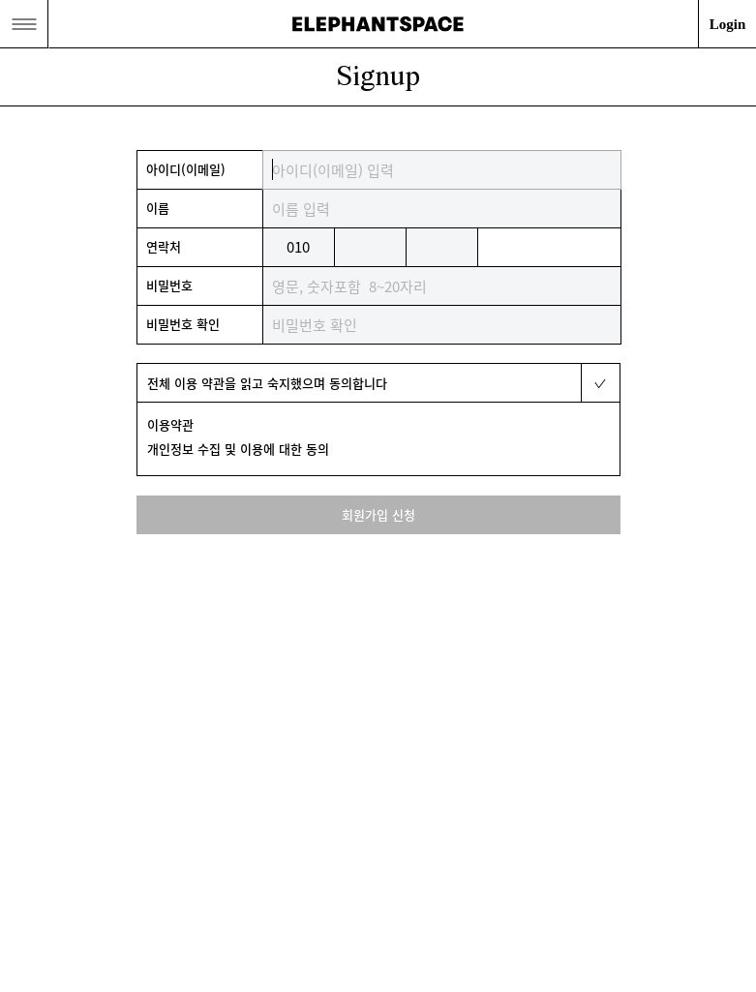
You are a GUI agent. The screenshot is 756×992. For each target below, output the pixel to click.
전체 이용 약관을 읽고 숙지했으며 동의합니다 (267, 383)
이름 (157, 207)
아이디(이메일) (186, 169)
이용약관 (170, 424)
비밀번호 (169, 285)
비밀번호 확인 (183, 324)
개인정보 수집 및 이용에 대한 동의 (238, 448)
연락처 (163, 246)
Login (728, 24)
